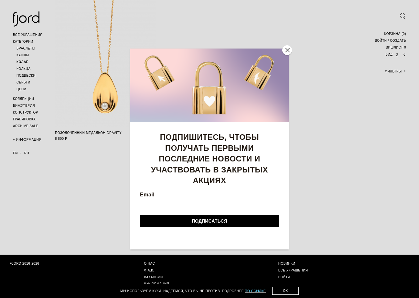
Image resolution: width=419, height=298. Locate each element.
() (395, 34)
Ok (285, 290)
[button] (27, 34)
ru (26, 153)
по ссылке (255, 291)
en (15, 153)
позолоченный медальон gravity (88, 133)
